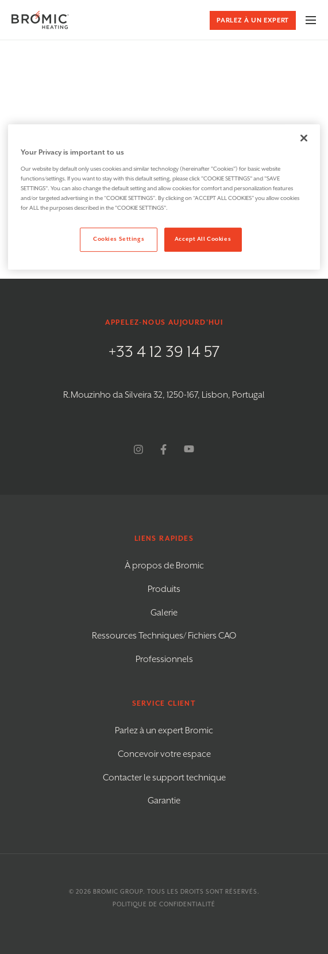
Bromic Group (118, 891)
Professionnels (164, 659)
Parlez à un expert (253, 20)
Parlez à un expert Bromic (164, 730)
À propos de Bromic (164, 565)
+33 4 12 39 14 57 (164, 352)
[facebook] (163, 449)
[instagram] (138, 449)
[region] (163, 197)
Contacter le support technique (164, 777)
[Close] (304, 138)
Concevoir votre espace (164, 754)
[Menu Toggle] (311, 20)
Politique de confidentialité (164, 904)
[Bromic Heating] (40, 20)
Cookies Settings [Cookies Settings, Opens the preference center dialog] (118, 239)
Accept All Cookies (203, 239)
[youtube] (189, 449)
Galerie (164, 612)
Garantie (164, 800)
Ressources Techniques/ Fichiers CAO (164, 635)
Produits (164, 589)
